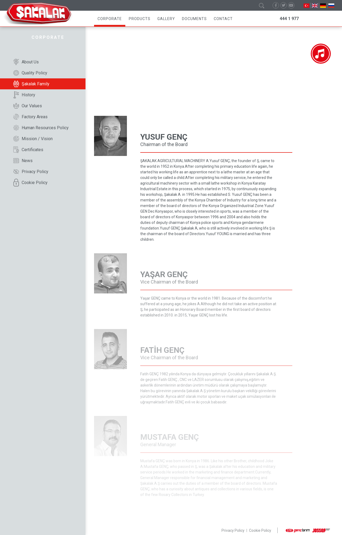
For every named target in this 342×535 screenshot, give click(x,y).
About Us (26, 61)
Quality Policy (30, 72)
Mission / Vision (33, 138)
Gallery (166, 19)
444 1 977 (289, 18)
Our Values (27, 105)
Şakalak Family (31, 83)
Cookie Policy (30, 182)
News (23, 160)
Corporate (110, 19)
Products (139, 19)
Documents (194, 19)
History (24, 94)
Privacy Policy (30, 171)
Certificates (28, 149)
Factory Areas (30, 116)
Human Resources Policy (41, 127)
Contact (223, 19)
